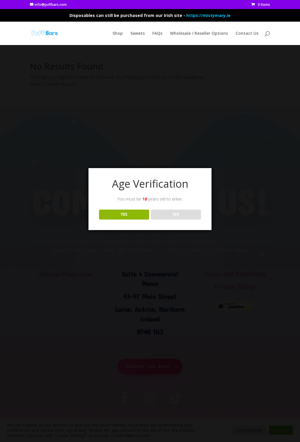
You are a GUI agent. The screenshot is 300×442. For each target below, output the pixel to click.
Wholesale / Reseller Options (199, 33)
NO (176, 214)
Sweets (137, 33)
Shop (117, 33)
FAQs (157, 33)
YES (124, 214)
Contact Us (247, 33)
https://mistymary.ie (208, 15)
